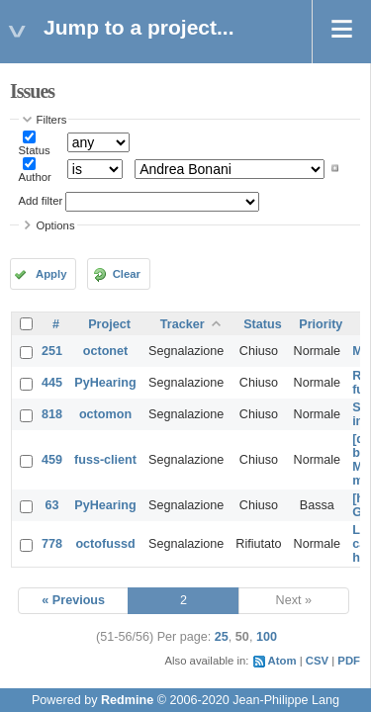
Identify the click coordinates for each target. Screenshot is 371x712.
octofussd (105, 544)
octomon (105, 414)
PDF (348, 661)
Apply (51, 274)
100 (266, 637)
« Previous (73, 600)
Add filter (41, 201)
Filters (52, 120)
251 (52, 351)
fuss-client (105, 460)
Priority (320, 324)
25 (222, 637)
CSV (317, 661)
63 (52, 505)
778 (52, 544)
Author (35, 177)
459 (52, 460)
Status (34, 150)
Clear (126, 274)
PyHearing (105, 383)
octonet (105, 351)
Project (109, 324)
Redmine (127, 700)
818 (52, 414)
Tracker (182, 324)
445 (52, 383)
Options (56, 225)
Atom (282, 661)
